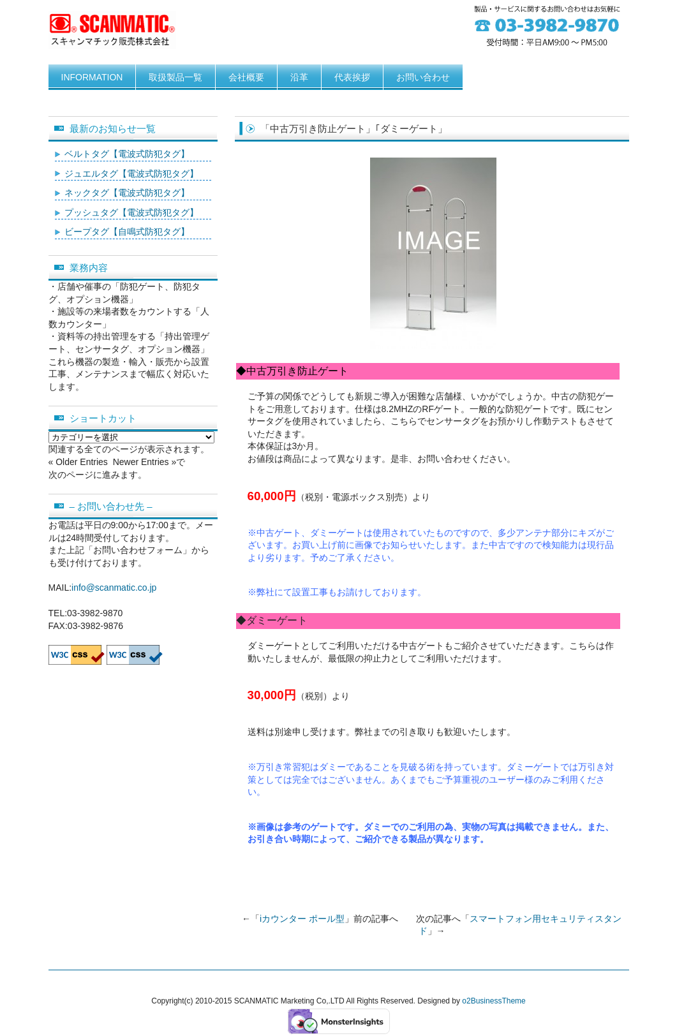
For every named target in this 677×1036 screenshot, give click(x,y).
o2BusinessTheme (493, 1000)
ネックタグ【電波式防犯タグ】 (127, 193)
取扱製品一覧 (175, 77)
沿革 (299, 77)
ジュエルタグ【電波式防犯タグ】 (131, 173)
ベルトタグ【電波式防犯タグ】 (127, 154)
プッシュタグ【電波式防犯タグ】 (131, 212)
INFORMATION (92, 77)
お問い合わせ (423, 77)
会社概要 (246, 77)
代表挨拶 (352, 77)
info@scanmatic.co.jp (113, 587)
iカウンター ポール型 (302, 919)
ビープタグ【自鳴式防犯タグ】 (127, 231)
